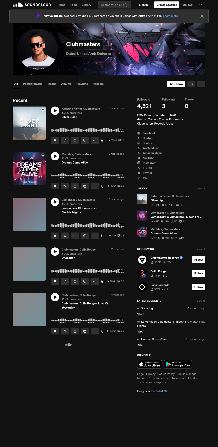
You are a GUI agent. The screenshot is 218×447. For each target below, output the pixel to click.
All (16, 83)
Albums (66, 83)
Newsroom (179, 378)
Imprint (142, 378)
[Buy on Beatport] (102, 140)
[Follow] (176, 84)
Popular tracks (32, 83)
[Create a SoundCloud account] (166, 4)
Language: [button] (152, 391)
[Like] (55, 140)
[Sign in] (143, 4)
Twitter (144, 173)
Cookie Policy (166, 374)
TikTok (144, 168)
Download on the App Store (149, 364)
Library (86, 4)
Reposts (98, 83)
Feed (73, 4)
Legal (140, 374)
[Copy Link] (85, 140)
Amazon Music (149, 153)
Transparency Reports (151, 382)
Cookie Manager (186, 374)
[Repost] (65, 140)
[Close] (202, 16)
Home (61, 4)
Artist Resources (159, 378)
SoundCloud (32, 4)
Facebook (146, 133)
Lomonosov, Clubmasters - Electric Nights (161, 323)
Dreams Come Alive (154, 339)
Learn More (170, 15)
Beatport (145, 138)
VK (142, 178)
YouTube (145, 158)
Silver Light (148, 308)
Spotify (144, 143)
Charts (192, 378)
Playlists (82, 83)
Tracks (51, 83)
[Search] (114, 4)
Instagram (146, 163)
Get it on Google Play (178, 364)
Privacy (151, 374)
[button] (201, 5)
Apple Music (148, 148)
